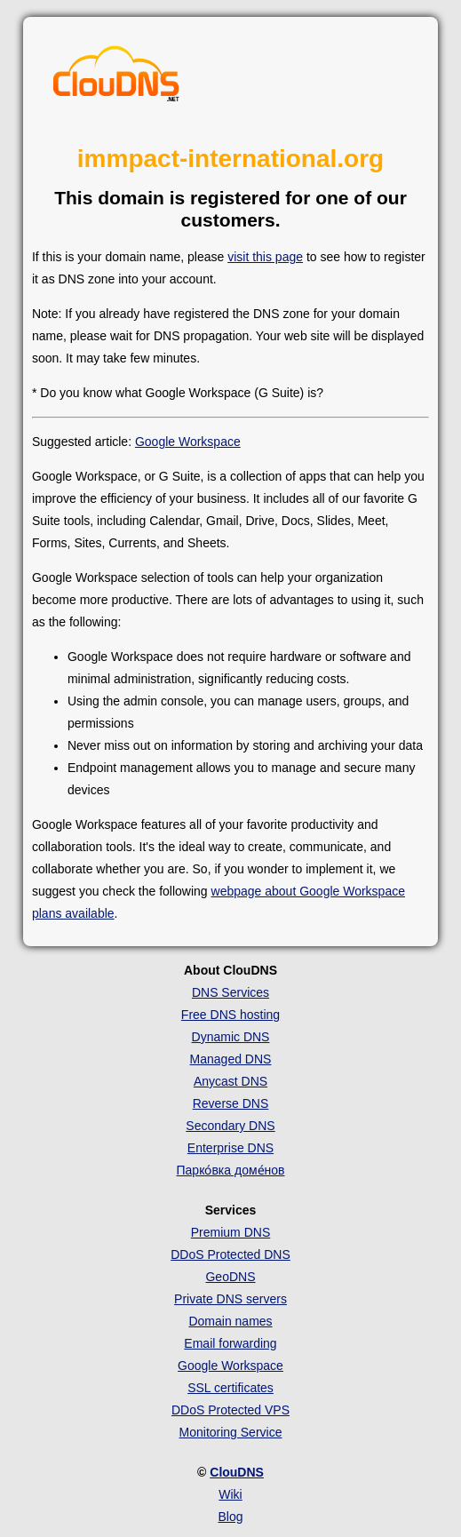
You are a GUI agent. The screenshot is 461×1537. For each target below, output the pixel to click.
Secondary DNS (230, 1126)
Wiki (230, 1494)
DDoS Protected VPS (230, 1410)
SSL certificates (230, 1388)
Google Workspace (188, 441)
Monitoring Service (230, 1432)
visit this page (265, 257)
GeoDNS (230, 1277)
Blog (230, 1516)
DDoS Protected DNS (230, 1254)
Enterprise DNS (230, 1148)
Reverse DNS (231, 1103)
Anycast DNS (230, 1081)
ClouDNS (237, 1472)
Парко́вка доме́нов (231, 1170)
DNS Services (230, 992)
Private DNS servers (230, 1299)
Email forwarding (230, 1343)
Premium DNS (230, 1232)
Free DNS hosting (230, 1014)
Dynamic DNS (231, 1037)
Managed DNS (231, 1059)
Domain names (230, 1321)
